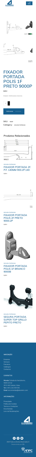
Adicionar (9, 111)
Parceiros (7, 364)
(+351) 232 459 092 (13, 388)
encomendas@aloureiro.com (18, 390)
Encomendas (8, 409)
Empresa (7, 359)
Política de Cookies (10, 404)
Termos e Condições (11, 406)
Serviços (7, 362)
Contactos (7, 369)
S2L (23, 444)
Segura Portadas (19, 125)
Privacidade (8, 401)
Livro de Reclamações (11, 411)
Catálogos (7, 367)
